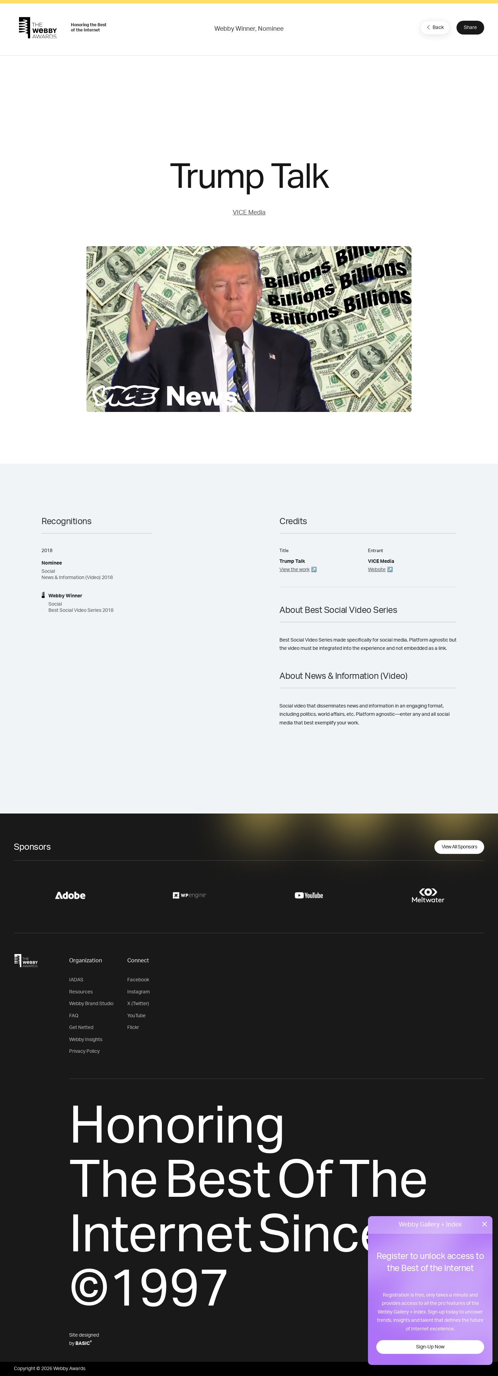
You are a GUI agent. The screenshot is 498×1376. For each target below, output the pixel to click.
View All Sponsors (459, 847)
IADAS (76, 980)
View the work (294, 569)
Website (377, 569)
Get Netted (81, 1027)
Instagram (138, 992)
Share (470, 27)
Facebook (138, 980)
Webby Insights (85, 1039)
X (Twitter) (138, 1003)
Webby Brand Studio (91, 1003)
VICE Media (249, 213)
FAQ (74, 1015)
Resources (81, 992)
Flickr (133, 1027)
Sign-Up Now (430, 1347)
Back (434, 27)
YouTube (136, 1015)
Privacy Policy (84, 1051)
